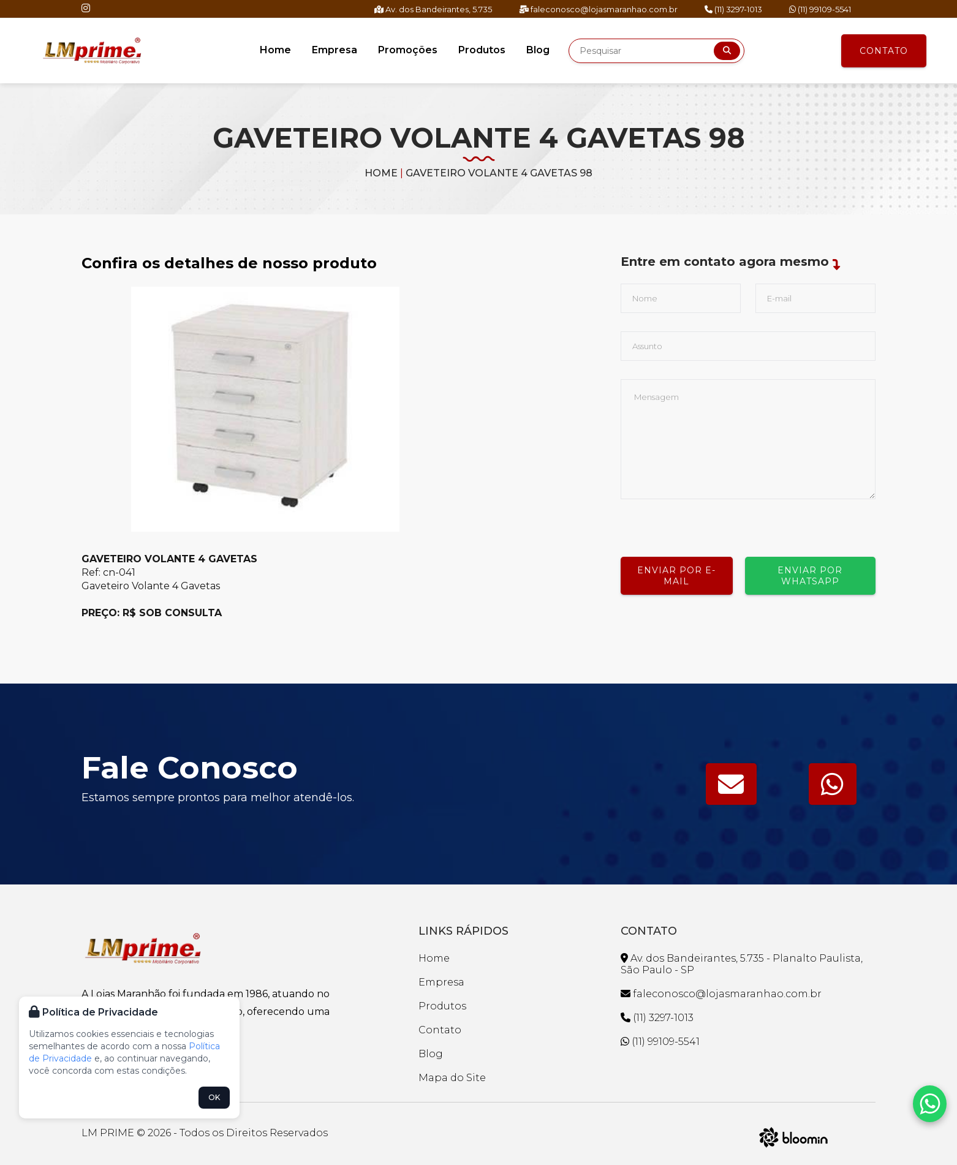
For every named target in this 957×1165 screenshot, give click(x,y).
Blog (538, 50)
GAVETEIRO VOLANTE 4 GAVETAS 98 (499, 173)
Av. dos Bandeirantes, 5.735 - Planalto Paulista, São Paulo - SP (742, 964)
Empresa (334, 50)
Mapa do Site (452, 1078)
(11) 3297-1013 (733, 9)
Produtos (481, 50)
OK (214, 1097)
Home (275, 50)
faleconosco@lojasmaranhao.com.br (598, 9)
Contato (884, 50)
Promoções (407, 50)
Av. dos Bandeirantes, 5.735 (433, 9)
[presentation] (714, 523)
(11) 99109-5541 (820, 9)
